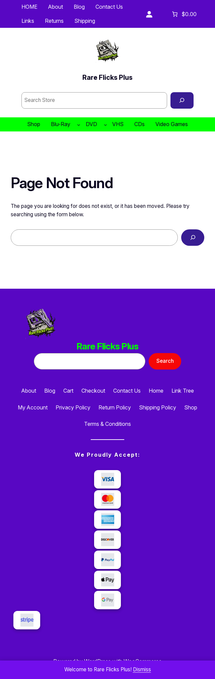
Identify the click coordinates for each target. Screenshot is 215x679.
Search (165, 361)
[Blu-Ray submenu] (78, 124)
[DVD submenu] (105, 124)
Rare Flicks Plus (107, 77)
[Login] (149, 14)
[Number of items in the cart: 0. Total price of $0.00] (183, 14)
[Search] (182, 100)
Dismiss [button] (142, 669)
